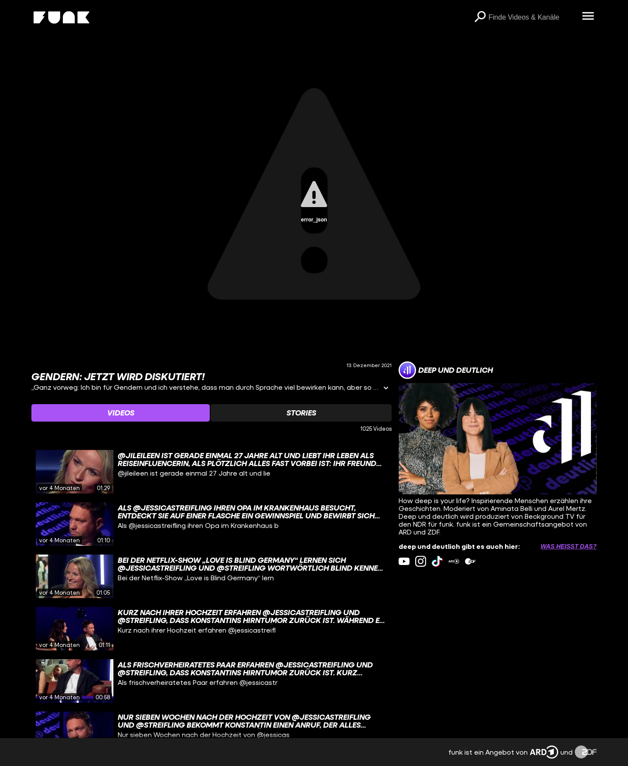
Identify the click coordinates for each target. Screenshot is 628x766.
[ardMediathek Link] (453, 561)
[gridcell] (211, 472)
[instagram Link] (420, 561)
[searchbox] (532, 17)
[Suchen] (479, 17)
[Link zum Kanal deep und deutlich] (446, 370)
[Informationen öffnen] (386, 388)
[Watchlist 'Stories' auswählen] (301, 413)
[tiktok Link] (437, 561)
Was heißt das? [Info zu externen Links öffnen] (569, 546)
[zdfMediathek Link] (470, 561)
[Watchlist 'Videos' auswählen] (120, 413)
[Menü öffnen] (588, 16)
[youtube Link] (404, 561)
